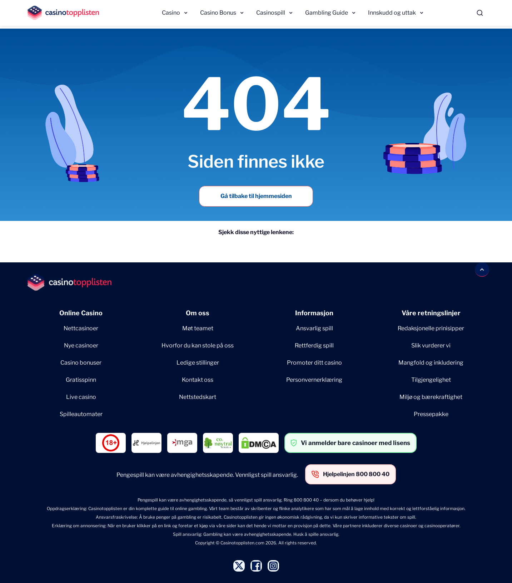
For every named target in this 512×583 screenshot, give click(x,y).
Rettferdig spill (314, 345)
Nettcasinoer (81, 328)
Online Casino (81, 313)
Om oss (197, 313)
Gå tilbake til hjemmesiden (256, 196)
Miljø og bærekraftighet (430, 397)
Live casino (81, 397)
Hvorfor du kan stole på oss (197, 345)
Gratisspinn (81, 379)
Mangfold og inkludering (430, 362)
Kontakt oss (197, 379)
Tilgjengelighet (431, 379)
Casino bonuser (80, 362)
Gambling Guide (326, 12)
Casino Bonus (218, 12)
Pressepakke (431, 414)
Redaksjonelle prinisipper (431, 328)
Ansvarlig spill (314, 328)
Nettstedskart (197, 397)
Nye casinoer (81, 345)
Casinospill (270, 12)
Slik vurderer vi (431, 345)
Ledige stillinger (198, 362)
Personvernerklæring (314, 379)
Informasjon (314, 313)
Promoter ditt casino (314, 362)
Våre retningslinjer (431, 313)
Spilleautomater (81, 414)
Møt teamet (197, 328)
